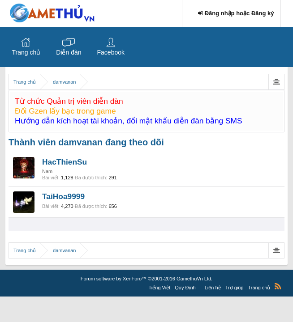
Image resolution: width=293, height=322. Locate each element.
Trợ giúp (234, 287)
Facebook (111, 52)
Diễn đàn (68, 52)
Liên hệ (213, 287)
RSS (278, 286)
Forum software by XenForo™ (146, 278)
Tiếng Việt (160, 287)
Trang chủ (26, 52)
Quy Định (185, 287)
